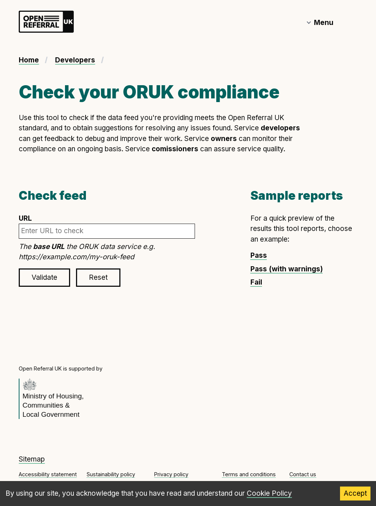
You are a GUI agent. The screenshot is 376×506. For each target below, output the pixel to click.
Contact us (302, 474)
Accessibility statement (48, 474)
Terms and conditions (249, 474)
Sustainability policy (111, 474)
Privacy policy (171, 474)
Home (29, 60)
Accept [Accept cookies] (355, 493)
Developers (75, 60)
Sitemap (32, 459)
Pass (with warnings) (286, 269)
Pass (258, 255)
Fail (256, 282)
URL (107, 226)
